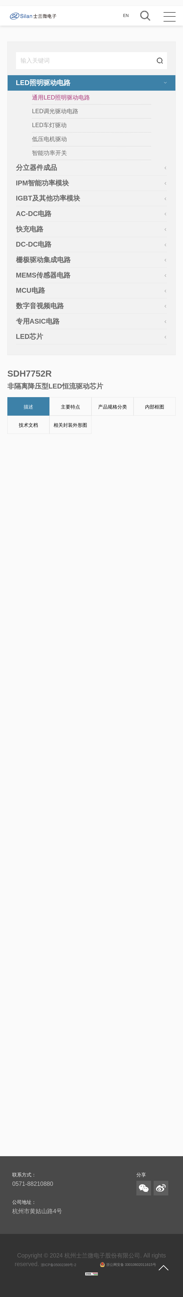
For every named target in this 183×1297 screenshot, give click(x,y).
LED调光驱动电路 (55, 111)
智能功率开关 (49, 153)
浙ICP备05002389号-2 (58, 1265)
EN (126, 15)
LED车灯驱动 (49, 125)
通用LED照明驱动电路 (61, 97)
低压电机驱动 (49, 139)
